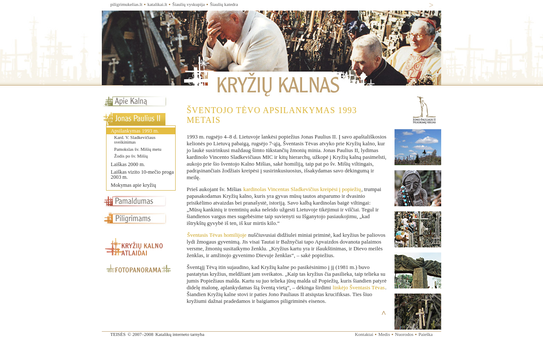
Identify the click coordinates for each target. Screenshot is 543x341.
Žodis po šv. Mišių (131, 156)
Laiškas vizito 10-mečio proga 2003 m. (142, 174)
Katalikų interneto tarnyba (179, 334)
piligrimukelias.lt (126, 4)
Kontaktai (364, 334)
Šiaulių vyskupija (188, 4)
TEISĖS (118, 334)
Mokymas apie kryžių (133, 185)
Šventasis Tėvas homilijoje (216, 235)
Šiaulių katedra (224, 4)
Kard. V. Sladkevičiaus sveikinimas (134, 139)
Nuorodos (404, 334)
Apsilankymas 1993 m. (135, 131)
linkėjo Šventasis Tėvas (359, 287)
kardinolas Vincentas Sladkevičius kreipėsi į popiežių (302, 189)
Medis (384, 334)
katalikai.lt (157, 4)
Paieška (425, 334)
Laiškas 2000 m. (128, 164)
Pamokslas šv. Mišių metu (137, 149)
